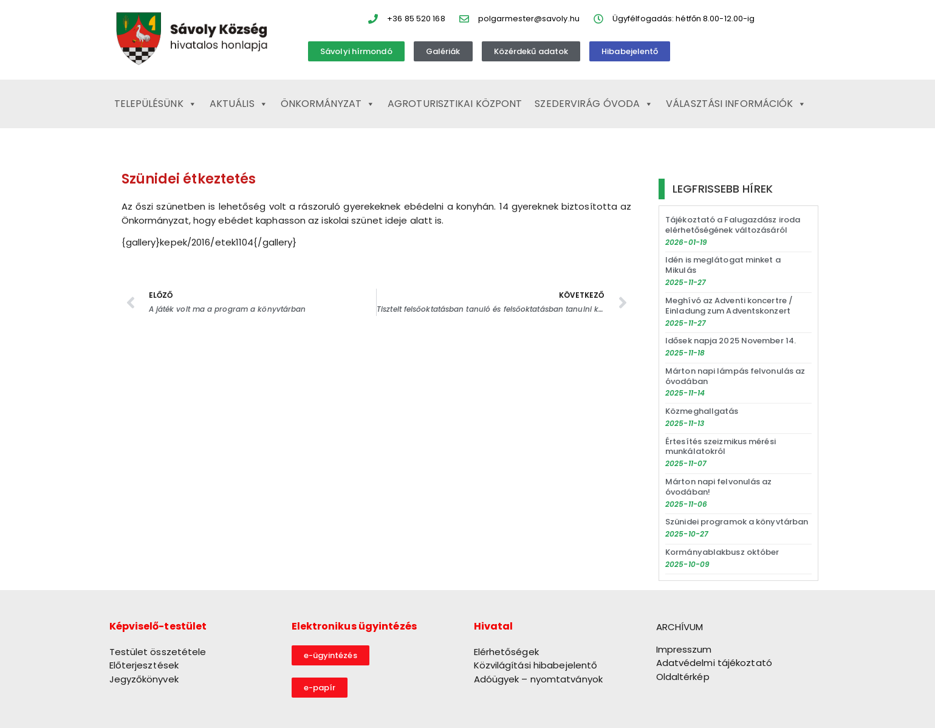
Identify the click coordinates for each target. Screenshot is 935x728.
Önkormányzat (328, 104)
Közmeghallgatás (702, 411)
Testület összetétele (158, 651)
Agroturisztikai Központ (455, 104)
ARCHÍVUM (680, 626)
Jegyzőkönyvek (144, 679)
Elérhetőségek (506, 651)
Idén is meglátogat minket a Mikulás (723, 265)
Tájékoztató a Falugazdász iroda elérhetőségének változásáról (732, 225)
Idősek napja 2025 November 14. (730, 340)
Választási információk (736, 104)
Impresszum (684, 649)
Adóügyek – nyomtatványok (538, 679)
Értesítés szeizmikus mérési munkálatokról (720, 447)
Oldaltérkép (683, 676)
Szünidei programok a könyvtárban (736, 521)
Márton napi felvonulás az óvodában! (718, 487)
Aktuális (239, 104)
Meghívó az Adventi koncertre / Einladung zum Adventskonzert (729, 306)
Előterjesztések (144, 665)
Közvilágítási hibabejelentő (536, 665)
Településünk (155, 104)
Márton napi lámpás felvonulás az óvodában (735, 376)
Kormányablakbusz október (722, 552)
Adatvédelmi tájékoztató (714, 662)
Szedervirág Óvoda (594, 104)
